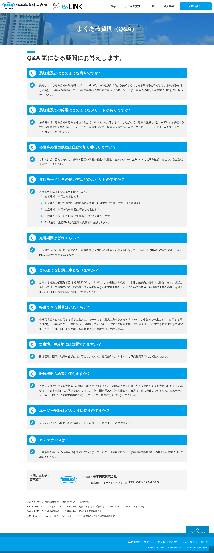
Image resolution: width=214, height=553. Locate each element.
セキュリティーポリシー (196, 542)
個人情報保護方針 (168, 542)
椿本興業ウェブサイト (141, 542)
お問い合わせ (196, 6)
